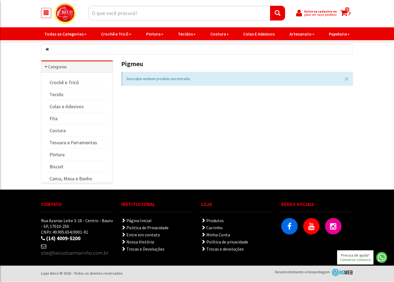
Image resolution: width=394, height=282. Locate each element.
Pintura (154, 34)
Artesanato (301, 34)
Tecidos (187, 34)
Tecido (56, 95)
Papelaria (339, 34)
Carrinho (212, 228)
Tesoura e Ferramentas (73, 143)
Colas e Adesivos (67, 107)
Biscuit (56, 167)
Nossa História (137, 242)
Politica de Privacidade (145, 228)
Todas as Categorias (65, 34)
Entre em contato (140, 235)
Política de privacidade (224, 242)
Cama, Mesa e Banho (71, 179)
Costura (219, 34)
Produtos (212, 221)
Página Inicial (136, 221)
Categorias (57, 67)
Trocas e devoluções (222, 249)
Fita (53, 119)
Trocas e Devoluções (142, 249)
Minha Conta (215, 235)
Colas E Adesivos (259, 34)
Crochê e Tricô (116, 34)
